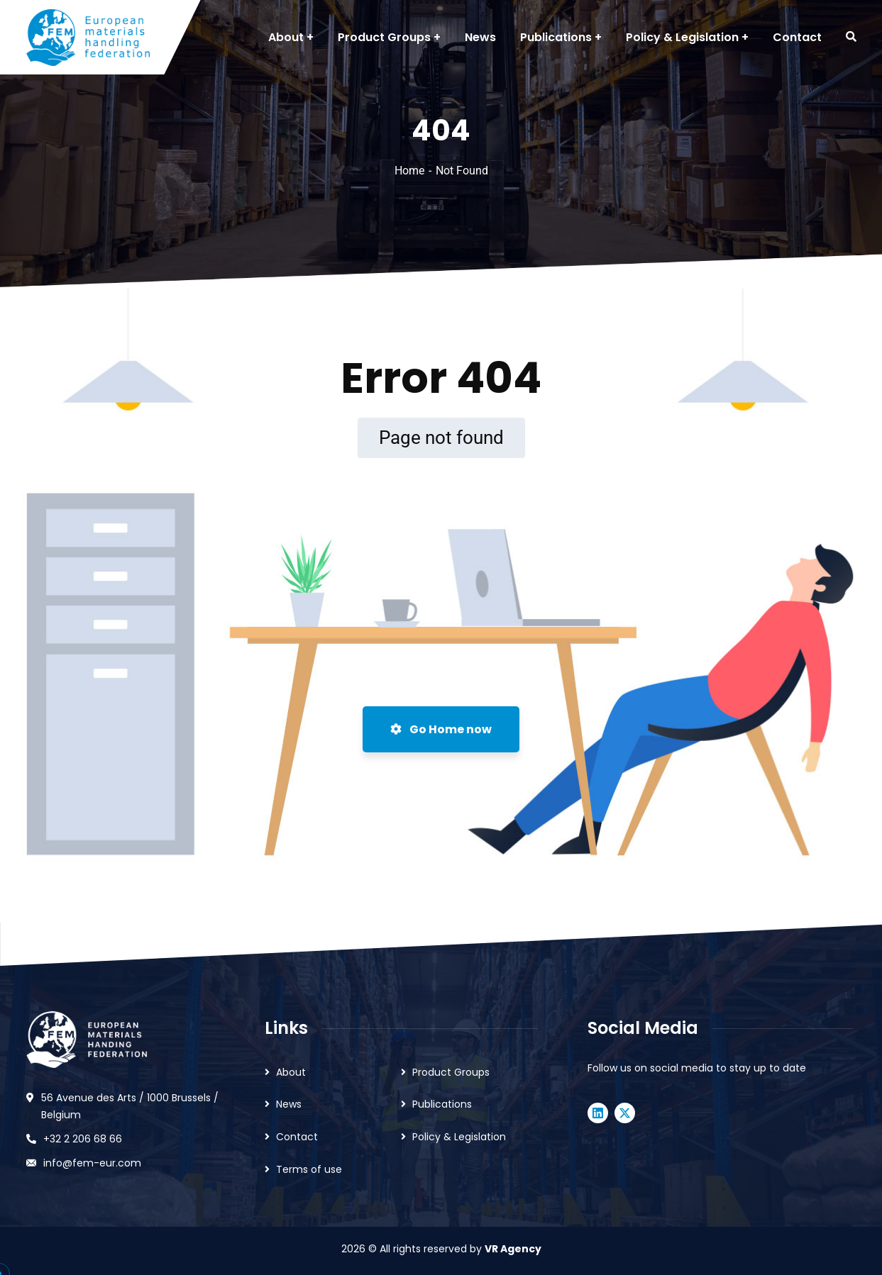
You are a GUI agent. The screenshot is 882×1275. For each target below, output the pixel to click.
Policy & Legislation (459, 1137)
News (289, 1104)
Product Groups (451, 1072)
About (291, 1072)
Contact (297, 1137)
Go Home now (441, 729)
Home (409, 170)
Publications (442, 1104)
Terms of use (309, 1169)
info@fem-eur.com (92, 1163)
